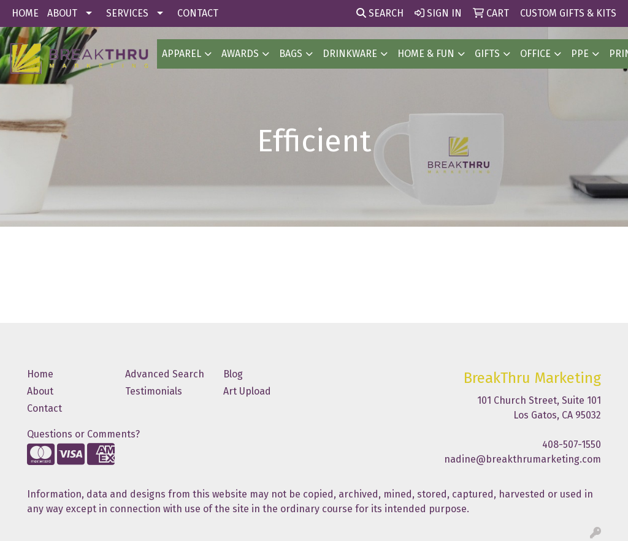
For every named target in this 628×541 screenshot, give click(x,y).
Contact (44, 408)
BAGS (290, 53)
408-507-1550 (571, 444)
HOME (25, 13)
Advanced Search (164, 374)
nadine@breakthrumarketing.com (522, 459)
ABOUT (62, 13)
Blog (233, 374)
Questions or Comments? (83, 434)
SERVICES (127, 13)
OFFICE (535, 53)
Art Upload (247, 391)
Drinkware (350, 53)
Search (380, 13)
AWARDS (240, 53)
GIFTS (487, 53)
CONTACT (197, 13)
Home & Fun (425, 53)
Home (40, 374)
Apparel (181, 53)
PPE (580, 53)
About (40, 391)
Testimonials (153, 391)
